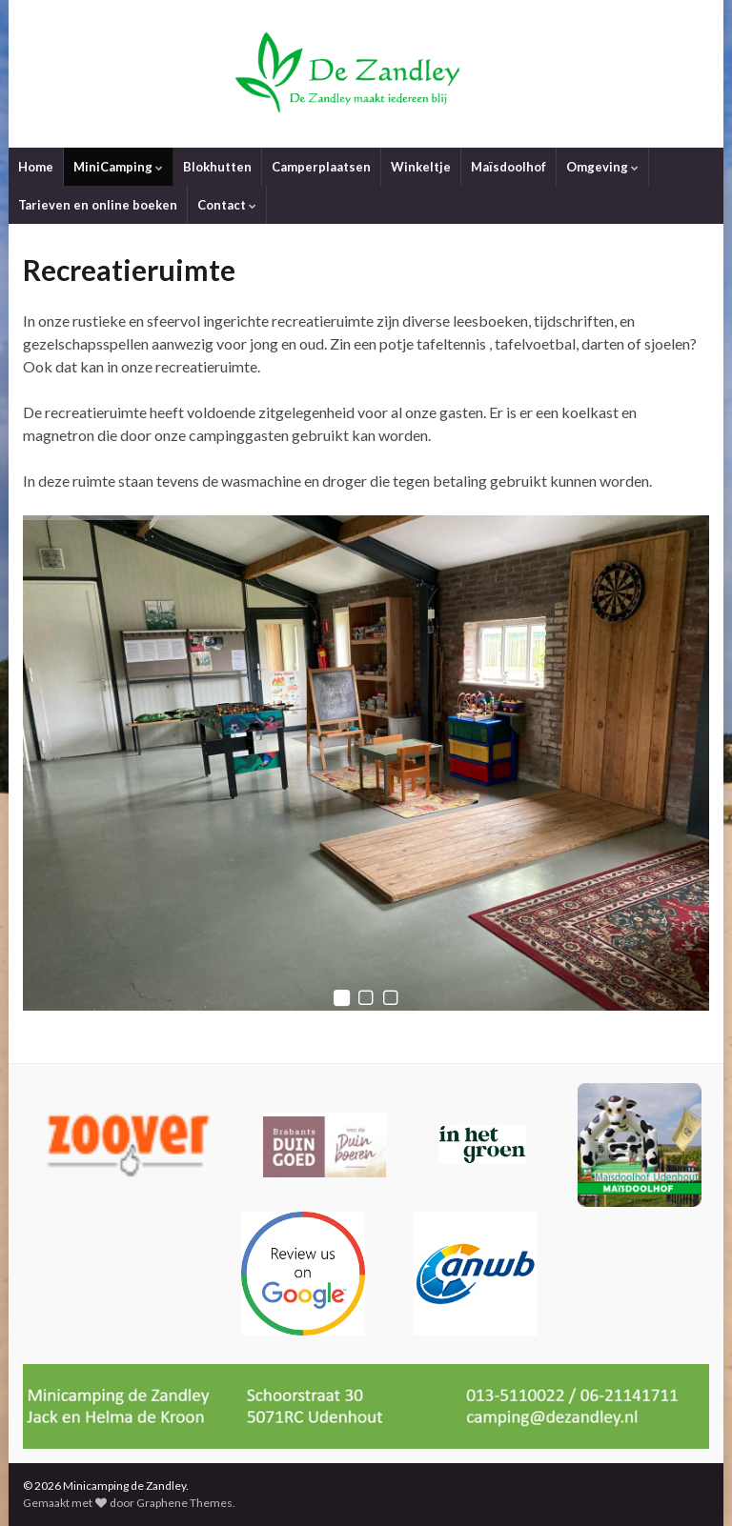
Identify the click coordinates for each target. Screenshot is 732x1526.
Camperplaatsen (321, 166)
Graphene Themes (184, 1503)
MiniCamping (118, 166)
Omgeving (602, 166)
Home (35, 166)
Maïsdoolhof (508, 166)
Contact (226, 204)
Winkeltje (421, 166)
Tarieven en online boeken (97, 204)
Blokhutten (217, 166)
